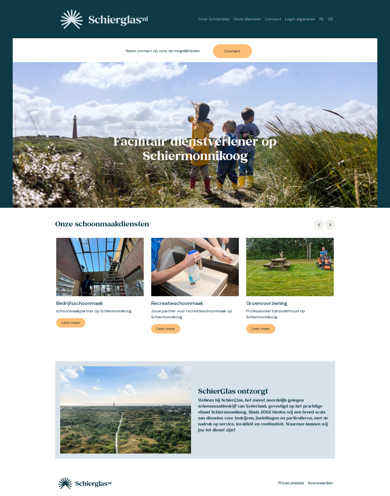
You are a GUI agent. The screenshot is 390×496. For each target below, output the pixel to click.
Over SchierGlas (213, 19)
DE (330, 19)
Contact (273, 19)
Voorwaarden (320, 483)
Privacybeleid (291, 483)
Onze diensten (247, 19)
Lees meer (70, 322)
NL (321, 19)
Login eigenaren (300, 19)
